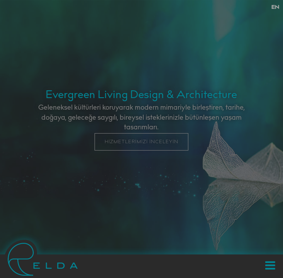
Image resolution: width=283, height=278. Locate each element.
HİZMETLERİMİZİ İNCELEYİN (141, 142)
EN (275, 7)
